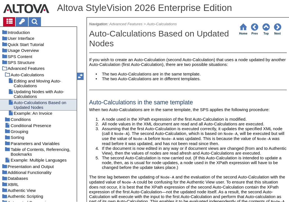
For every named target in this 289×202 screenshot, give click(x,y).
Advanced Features (126, 24)
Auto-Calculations (162, 24)
